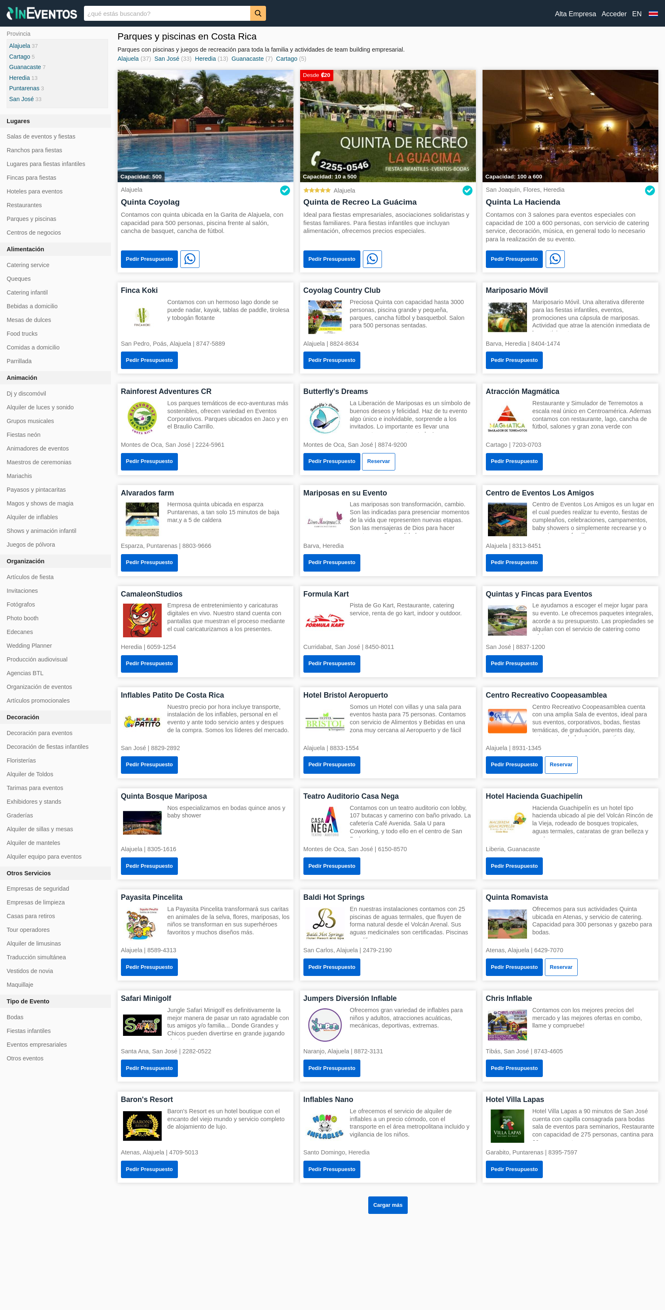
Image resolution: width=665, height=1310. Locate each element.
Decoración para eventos (39, 733)
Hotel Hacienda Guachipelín (534, 796)
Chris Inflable (509, 998)
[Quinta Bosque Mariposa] (142, 822)
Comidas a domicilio (33, 347)
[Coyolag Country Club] (325, 316)
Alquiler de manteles (33, 842)
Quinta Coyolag (150, 202)
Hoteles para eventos (35, 191)
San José (166, 58)
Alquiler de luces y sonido (40, 407)
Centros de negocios (34, 232)
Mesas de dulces (29, 320)
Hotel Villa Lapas (515, 1099)
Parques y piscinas (31, 218)
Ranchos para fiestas (34, 150)
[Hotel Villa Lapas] (507, 1125)
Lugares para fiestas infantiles (46, 164)
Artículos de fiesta (30, 577)
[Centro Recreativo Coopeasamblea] (507, 721)
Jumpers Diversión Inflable (350, 998)
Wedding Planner (29, 645)
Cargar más (387, 1205)
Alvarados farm (147, 493)
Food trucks (22, 333)
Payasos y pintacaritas (36, 489)
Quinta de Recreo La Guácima (360, 202)
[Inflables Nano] (325, 1125)
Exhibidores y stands (34, 801)
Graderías (20, 815)
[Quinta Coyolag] (205, 125)
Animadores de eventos (38, 448)
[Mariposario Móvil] (507, 316)
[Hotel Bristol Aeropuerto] (325, 721)
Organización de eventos (39, 686)
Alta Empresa (575, 14)
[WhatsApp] (190, 259)
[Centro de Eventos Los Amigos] (507, 519)
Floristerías (21, 760)
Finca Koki (139, 290)
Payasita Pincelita (152, 897)
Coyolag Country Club (342, 290)
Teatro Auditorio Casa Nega (351, 796)
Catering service (28, 265)
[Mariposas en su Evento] (325, 519)
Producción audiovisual (37, 659)
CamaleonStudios (152, 594)
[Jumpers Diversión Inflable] (325, 1024)
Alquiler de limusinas (34, 943)
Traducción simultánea (36, 957)
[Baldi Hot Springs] (325, 923)
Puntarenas (24, 88)
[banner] (332, 13)
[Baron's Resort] (142, 1125)
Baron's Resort (147, 1099)
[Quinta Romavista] (507, 923)
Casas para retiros (31, 916)
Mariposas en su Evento (345, 493)
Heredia (205, 58)
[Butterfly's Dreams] (325, 417)
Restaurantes (24, 205)
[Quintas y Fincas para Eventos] (507, 620)
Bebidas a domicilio (32, 306)
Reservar (378, 461)
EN (637, 14)
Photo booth (23, 618)
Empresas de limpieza (36, 902)
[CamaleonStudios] (142, 620)
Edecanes (20, 632)
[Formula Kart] (325, 620)
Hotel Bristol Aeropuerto (345, 695)
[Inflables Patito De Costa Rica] (142, 721)
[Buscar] (258, 13)
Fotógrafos (21, 604)
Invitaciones (22, 590)
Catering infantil (27, 292)
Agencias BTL (25, 673)
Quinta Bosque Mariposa (164, 796)
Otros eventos (25, 1058)
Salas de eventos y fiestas (41, 136)
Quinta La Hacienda (523, 202)
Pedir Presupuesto (149, 259)
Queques (19, 278)
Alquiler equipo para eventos (44, 856)
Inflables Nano (328, 1099)
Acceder (614, 14)
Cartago (286, 58)
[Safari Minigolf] (142, 1024)
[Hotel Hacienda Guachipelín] (507, 822)
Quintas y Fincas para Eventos (539, 594)
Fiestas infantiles (29, 1031)
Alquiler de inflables (32, 517)
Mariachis (19, 476)
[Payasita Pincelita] (142, 923)
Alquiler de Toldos (30, 774)
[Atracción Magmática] (507, 417)
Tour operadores (28, 929)
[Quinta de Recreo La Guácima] (388, 125)
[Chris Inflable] (507, 1024)
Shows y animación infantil (41, 530)
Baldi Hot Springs (334, 897)
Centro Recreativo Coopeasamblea (546, 695)
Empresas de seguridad (38, 888)
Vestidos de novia (30, 971)
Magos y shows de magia (40, 503)
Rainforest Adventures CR (166, 391)
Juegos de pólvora (31, 544)
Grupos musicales (30, 421)
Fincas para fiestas (31, 177)
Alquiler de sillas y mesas (40, 829)
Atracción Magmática (522, 391)
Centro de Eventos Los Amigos (540, 493)
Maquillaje (20, 984)
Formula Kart (326, 594)
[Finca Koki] (142, 316)
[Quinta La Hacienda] (570, 125)
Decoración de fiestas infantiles (48, 746)
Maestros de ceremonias (39, 462)
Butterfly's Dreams (335, 391)
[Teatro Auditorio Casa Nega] (325, 822)
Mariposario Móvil (517, 290)
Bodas (15, 1017)
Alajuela (128, 58)
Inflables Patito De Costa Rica (172, 695)
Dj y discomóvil (26, 393)
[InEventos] (42, 14)
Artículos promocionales (38, 700)
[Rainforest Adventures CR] (142, 417)
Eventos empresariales (37, 1044)
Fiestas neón (24, 434)
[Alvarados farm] (142, 519)
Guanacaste (248, 58)
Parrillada (19, 361)
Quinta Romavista (517, 897)
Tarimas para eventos (35, 788)
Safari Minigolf (146, 998)
